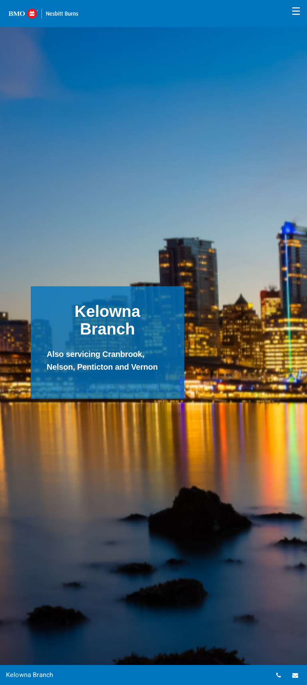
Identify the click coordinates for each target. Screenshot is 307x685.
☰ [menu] (296, 11)
